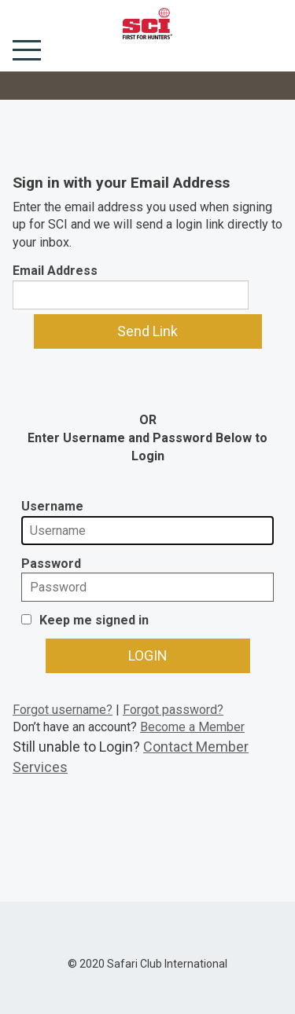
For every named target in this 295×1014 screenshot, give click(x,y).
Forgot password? (173, 709)
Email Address (55, 270)
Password (51, 563)
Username (52, 506)
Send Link (147, 331)
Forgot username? (62, 709)
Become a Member (192, 726)
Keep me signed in (94, 620)
